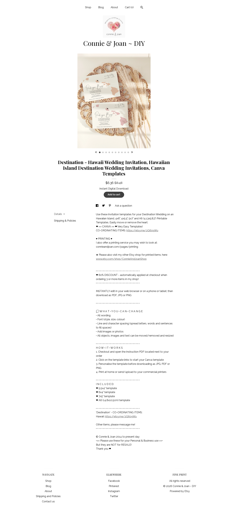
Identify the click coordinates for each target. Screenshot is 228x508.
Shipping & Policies (65, 220)
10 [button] (128, 152)
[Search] (142, 7)
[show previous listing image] (96, 152)
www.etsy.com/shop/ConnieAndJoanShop (121, 258)
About (114, 7)
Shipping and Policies (48, 496)
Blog (101, 7)
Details (59, 214)
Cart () (129, 7)
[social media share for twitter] (103, 205)
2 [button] (103, 152)
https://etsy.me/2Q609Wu (142, 230)
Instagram (114, 491)
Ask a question (123, 205)
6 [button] (115, 152)
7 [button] (119, 152)
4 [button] (109, 152)
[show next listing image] (132, 152)
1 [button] (100, 152)
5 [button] (112, 152)
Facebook (114, 480)
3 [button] (106, 152)
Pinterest (114, 486)
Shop (88, 7)
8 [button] (122, 152)
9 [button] (125, 152)
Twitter (114, 496)
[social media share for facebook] (97, 205)
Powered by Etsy (180, 491)
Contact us (48, 501)
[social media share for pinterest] (110, 205)
